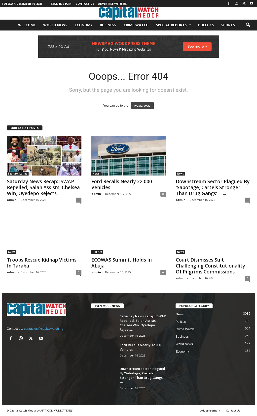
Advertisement (210, 410)
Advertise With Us (112, 3)
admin (12, 200)
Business (108, 25)
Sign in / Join (61, 3)
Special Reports (173, 25)
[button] (247, 25)
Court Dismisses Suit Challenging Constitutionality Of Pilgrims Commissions (210, 266)
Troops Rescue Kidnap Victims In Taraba (41, 263)
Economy (83, 25)
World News (55, 25)
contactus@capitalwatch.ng (43, 328)
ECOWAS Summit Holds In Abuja (121, 263)
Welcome (27, 25)
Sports (228, 25)
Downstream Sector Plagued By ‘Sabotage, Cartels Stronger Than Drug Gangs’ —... (213, 187)
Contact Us (85, 3)
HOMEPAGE (142, 105)
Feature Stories (17, 173)
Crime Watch (136, 25)
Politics (206, 25)
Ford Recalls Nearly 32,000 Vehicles (121, 184)
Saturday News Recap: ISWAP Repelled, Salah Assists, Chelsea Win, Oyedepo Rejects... (43, 187)
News (96, 173)
